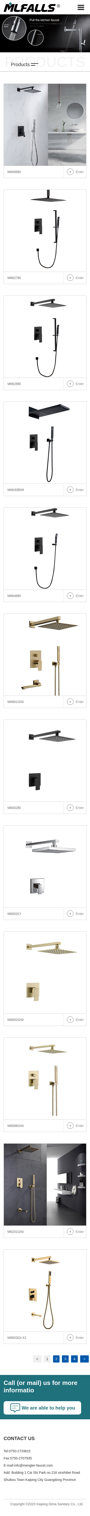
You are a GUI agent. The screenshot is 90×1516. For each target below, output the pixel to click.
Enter (80, 172)
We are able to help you (48, 1407)
